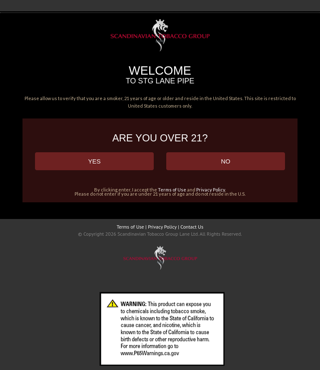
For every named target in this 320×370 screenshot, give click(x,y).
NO (225, 161)
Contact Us (191, 227)
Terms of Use (172, 189)
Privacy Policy (210, 189)
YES (94, 161)
